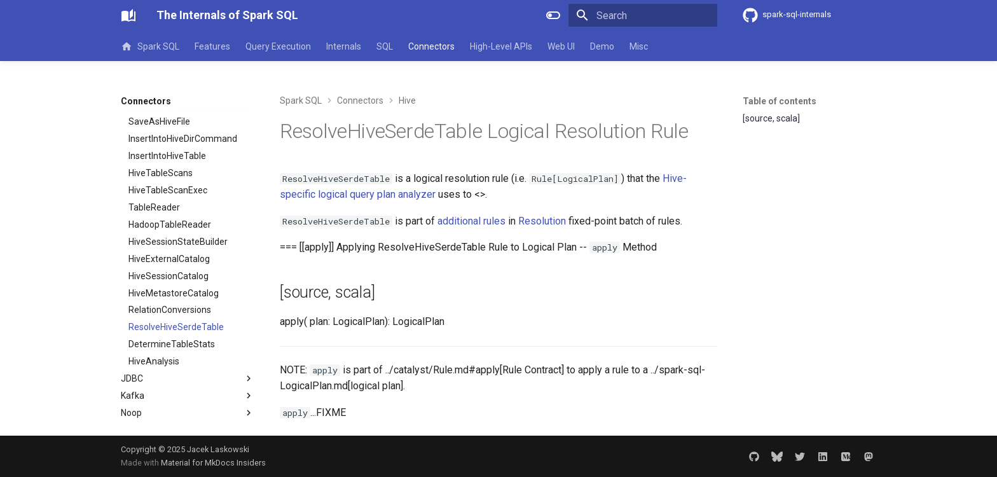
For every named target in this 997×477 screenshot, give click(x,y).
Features (212, 46)
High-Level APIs (501, 46)
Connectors (431, 46)
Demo (602, 46)
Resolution (542, 221)
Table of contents (779, 101)
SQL (384, 46)
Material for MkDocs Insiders (213, 462)
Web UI (561, 46)
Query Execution (278, 46)
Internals (343, 46)
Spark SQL (150, 46)
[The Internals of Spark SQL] (128, 15)
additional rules (471, 221)
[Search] (642, 15)
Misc (638, 46)
